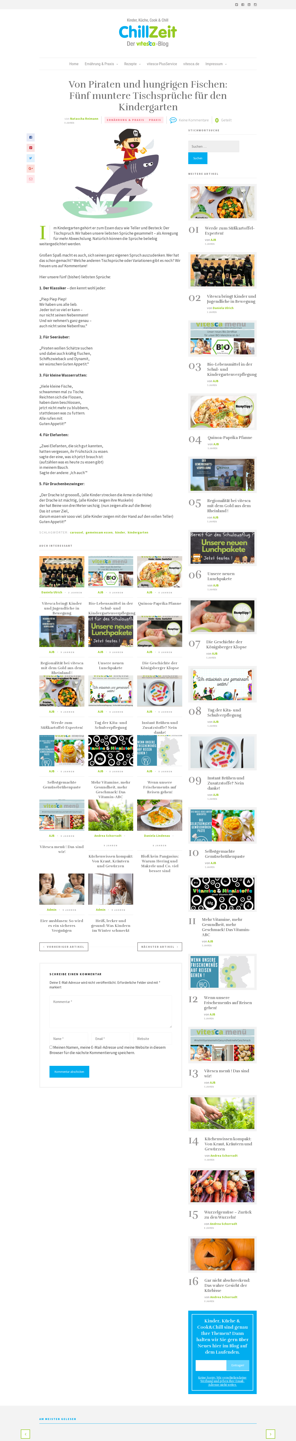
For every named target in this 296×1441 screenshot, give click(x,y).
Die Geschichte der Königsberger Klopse (160, 665)
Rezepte (132, 63)
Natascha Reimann (84, 119)
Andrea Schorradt (108, 836)
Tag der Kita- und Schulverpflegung (110, 725)
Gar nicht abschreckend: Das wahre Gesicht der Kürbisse (227, 1285)
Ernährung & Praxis (101, 63)
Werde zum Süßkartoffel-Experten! (62, 725)
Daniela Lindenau (157, 836)
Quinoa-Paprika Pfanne (159, 603)
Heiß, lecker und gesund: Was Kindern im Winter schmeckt (110, 926)
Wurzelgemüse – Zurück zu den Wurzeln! (228, 1215)
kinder (120, 532)
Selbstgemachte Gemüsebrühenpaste (62, 785)
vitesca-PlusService (162, 63)
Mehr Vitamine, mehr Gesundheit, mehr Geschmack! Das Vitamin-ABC (110, 789)
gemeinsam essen (99, 532)
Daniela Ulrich (51, 592)
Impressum (216, 63)
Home (74, 63)
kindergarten (138, 532)
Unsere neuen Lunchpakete (111, 665)
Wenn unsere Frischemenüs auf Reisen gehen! (159, 787)
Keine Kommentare (194, 120)
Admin (51, 910)
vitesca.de (191, 63)
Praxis (155, 120)
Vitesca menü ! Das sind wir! (62, 849)
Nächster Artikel (159, 946)
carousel (76, 532)
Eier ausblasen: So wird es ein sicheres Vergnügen (61, 926)
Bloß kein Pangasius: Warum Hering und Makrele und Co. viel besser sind (160, 863)
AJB (100, 592)
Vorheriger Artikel (63, 946)
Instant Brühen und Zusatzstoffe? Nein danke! (160, 727)
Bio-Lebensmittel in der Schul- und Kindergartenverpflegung (111, 608)
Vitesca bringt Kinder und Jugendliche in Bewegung (62, 608)
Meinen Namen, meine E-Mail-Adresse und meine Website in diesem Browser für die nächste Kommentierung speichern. (107, 1050)
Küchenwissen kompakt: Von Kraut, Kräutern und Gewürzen (111, 861)
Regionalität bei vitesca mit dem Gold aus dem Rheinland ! (61, 668)
